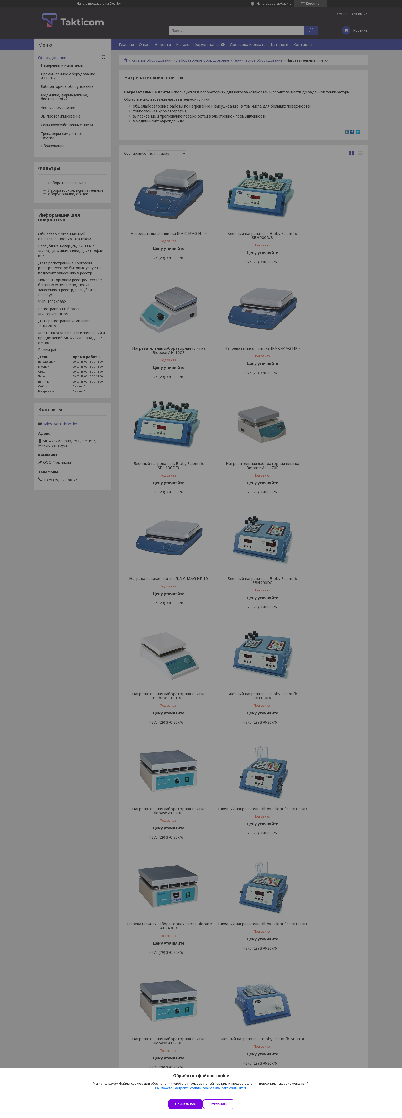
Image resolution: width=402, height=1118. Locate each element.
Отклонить (223, 1104)
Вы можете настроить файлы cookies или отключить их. (199, 1093)
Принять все (185, 1104)
